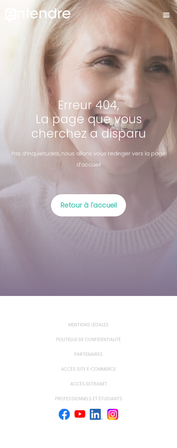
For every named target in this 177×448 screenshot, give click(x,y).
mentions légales (88, 324)
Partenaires (88, 354)
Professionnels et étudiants (88, 398)
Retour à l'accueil (88, 205)
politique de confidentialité (88, 339)
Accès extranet (88, 384)
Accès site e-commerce (88, 369)
